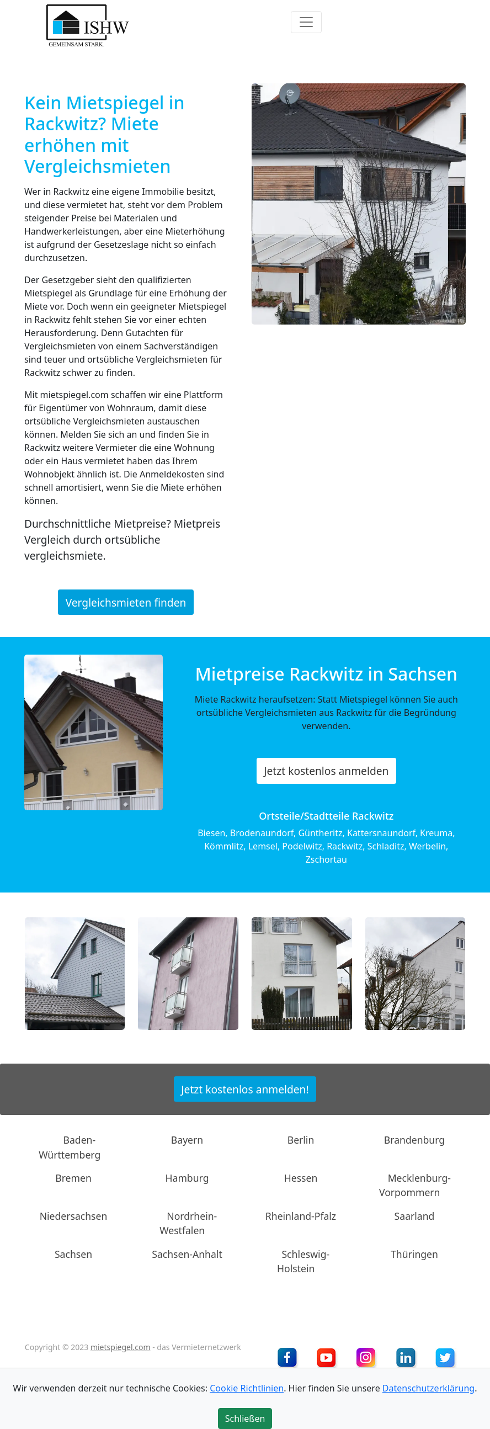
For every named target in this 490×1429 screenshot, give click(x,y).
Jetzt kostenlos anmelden (326, 770)
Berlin (301, 1139)
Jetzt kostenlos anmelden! (244, 1088)
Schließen (245, 1418)
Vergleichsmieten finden (126, 601)
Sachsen (73, 1253)
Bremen (73, 1177)
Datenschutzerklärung (428, 1388)
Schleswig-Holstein (303, 1260)
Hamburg (187, 1177)
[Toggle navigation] (306, 22)
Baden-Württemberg (69, 1147)
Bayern (187, 1139)
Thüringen (414, 1253)
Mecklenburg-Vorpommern (415, 1185)
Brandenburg (414, 1139)
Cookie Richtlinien (247, 1388)
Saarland (415, 1216)
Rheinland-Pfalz (300, 1216)
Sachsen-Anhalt (187, 1253)
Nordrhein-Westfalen (188, 1223)
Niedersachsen (74, 1216)
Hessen (301, 1177)
